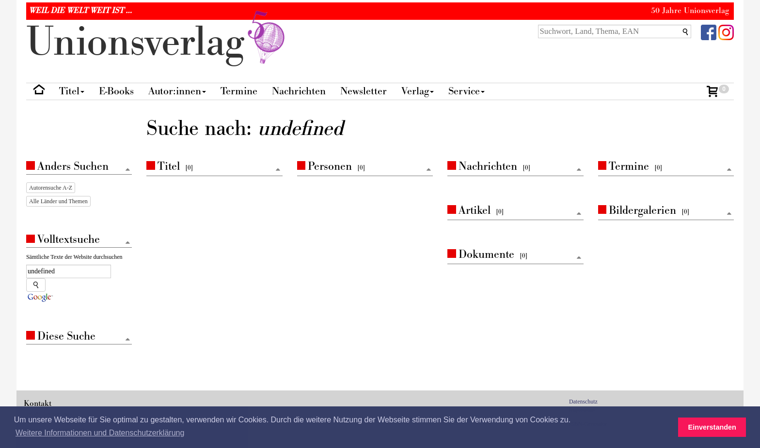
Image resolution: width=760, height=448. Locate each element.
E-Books (116, 91)
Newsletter (363, 91)
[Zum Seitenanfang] (278, 170)
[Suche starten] (36, 285)
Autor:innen (177, 91)
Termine (239, 91)
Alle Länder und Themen (58, 201)
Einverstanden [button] (712, 427)
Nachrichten (299, 91)
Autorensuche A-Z (50, 187)
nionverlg (157, 42)
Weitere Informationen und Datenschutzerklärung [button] (100, 433)
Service (466, 91)
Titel (71, 91)
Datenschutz (583, 401)
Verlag (417, 91)
